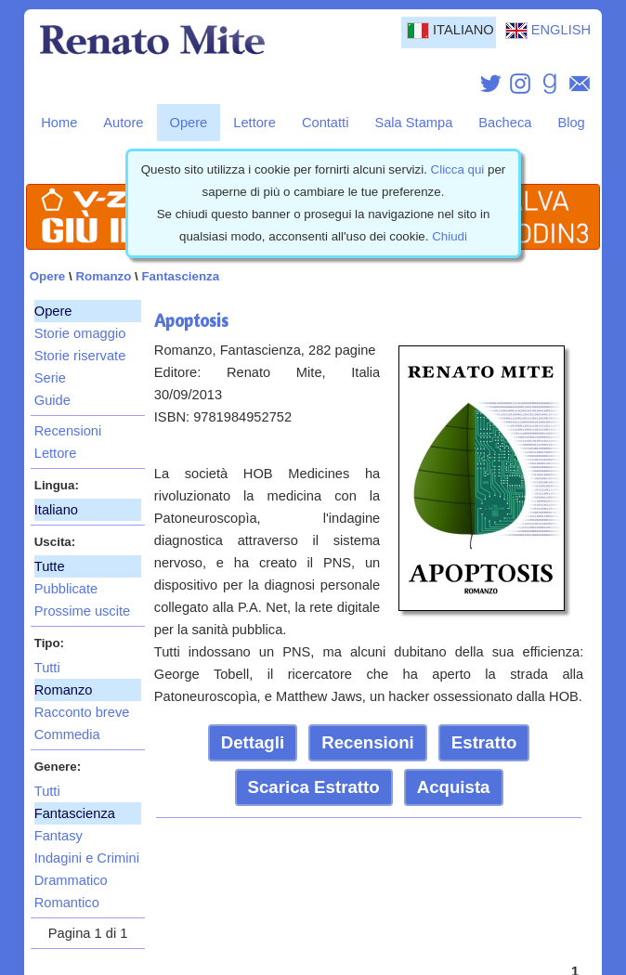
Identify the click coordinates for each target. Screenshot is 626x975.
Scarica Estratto (314, 787)
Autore (123, 122)
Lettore (254, 122)
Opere (189, 122)
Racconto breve (82, 712)
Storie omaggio (80, 333)
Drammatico (71, 880)
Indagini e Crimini (86, 858)
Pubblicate (66, 588)
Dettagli (252, 742)
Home (59, 122)
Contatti (325, 122)
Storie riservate (80, 355)
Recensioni (68, 430)
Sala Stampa (413, 122)
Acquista (453, 787)
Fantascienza (180, 276)
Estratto (484, 742)
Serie (50, 377)
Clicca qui (458, 169)
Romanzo (103, 276)
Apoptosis (191, 320)
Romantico (66, 902)
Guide (52, 400)
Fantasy (58, 835)
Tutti (47, 667)
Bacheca (504, 122)
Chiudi (449, 236)
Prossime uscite (82, 611)
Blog (570, 122)
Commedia (67, 734)
